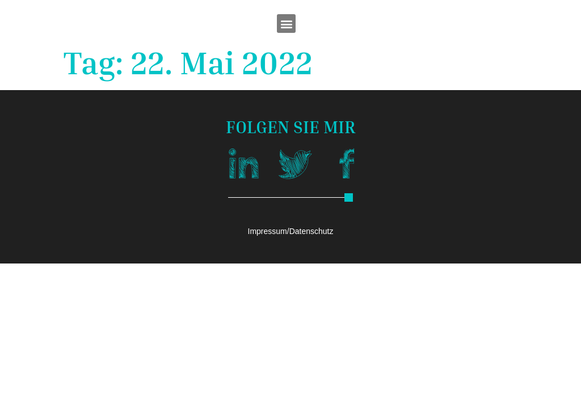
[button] (286, 23)
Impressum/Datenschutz (291, 231)
